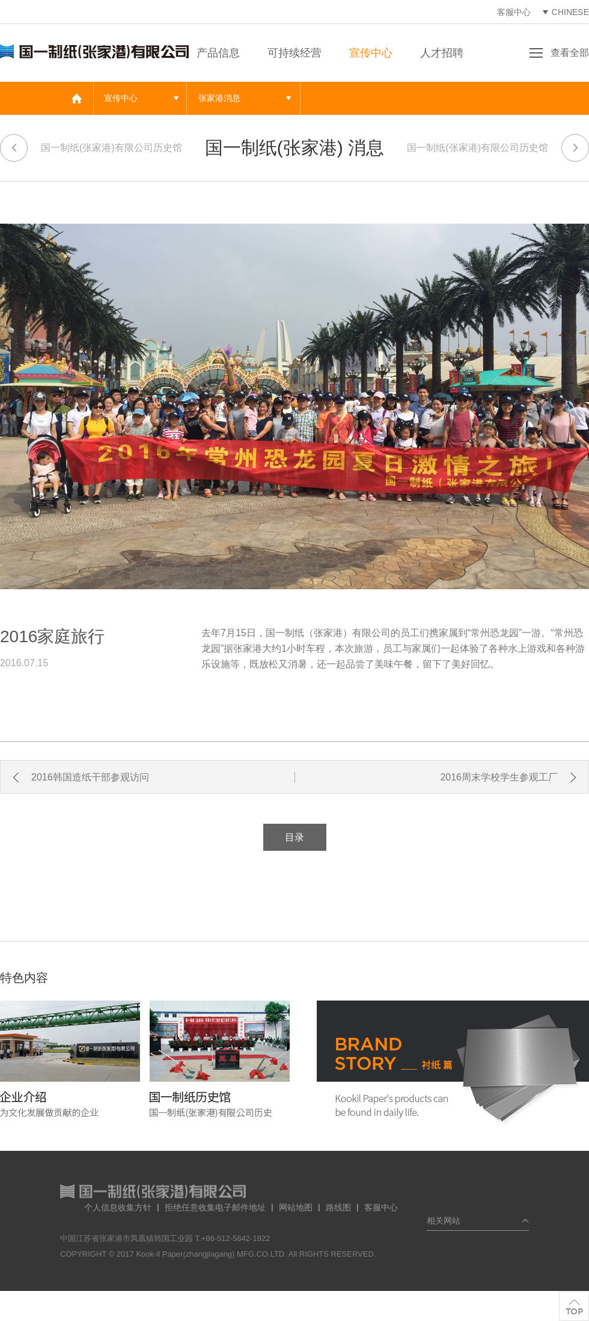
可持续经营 (294, 53)
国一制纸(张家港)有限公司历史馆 (111, 148)
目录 (294, 837)
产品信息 (218, 53)
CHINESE (570, 12)
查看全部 (570, 53)
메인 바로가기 (76, 98)
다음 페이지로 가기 (575, 148)
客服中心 (514, 12)
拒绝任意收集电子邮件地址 (215, 1207)
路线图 (338, 1207)
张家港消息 (219, 98)
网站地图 (296, 1207)
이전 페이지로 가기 (14, 148)
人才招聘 (441, 53)
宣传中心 (370, 53)
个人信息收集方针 (117, 1207)
